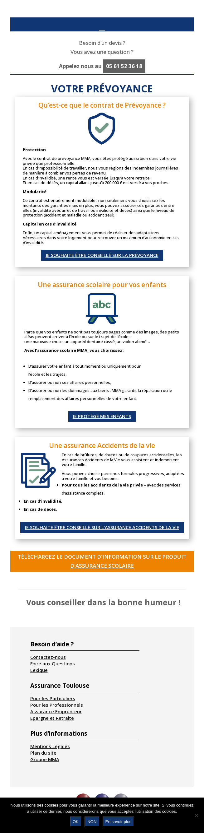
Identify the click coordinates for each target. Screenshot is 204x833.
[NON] (196, 815)
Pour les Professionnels (56, 705)
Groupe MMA (44, 759)
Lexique (39, 670)
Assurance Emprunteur (56, 711)
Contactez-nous (48, 657)
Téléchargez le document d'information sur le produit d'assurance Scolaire (102, 561)
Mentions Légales (50, 746)
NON (92, 821)
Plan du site (43, 753)
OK (76, 821)
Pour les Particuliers (52, 698)
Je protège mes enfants (102, 416)
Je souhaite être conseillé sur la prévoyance (102, 255)
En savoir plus (118, 821)
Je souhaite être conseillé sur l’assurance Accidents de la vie (102, 527)
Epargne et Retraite (52, 718)
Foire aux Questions (52, 663)
